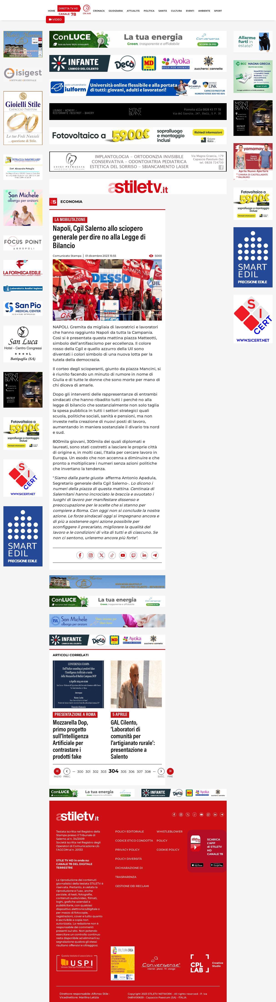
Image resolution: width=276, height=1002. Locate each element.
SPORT (218, 11)
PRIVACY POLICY (127, 849)
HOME (51, 11)
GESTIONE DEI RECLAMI (132, 886)
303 (103, 772)
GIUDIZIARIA (116, 11)
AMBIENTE (204, 11)
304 (113, 771)
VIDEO (55, 19)
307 (140, 772)
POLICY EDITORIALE (129, 831)
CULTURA (176, 11)
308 (148, 772)
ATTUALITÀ (133, 11)
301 (87, 772)
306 (132, 772)
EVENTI (190, 11)
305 (123, 772)
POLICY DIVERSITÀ (128, 858)
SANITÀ (162, 11)
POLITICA (149, 11)
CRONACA (99, 11)
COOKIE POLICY (168, 849)
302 (95, 772)
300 (80, 772)
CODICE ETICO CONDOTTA (134, 840)
